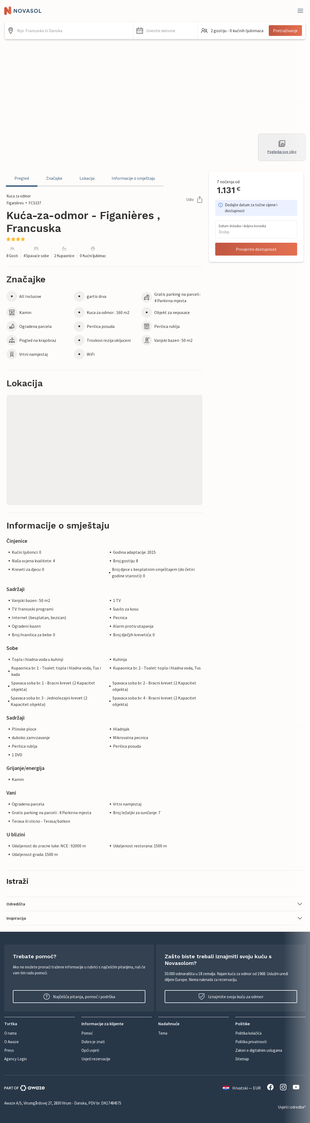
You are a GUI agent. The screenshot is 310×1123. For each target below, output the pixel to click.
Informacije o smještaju (133, 178)
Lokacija (87, 178)
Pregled (21, 178)
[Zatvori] (300, 10)
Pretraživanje (285, 30)
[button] (165, 30)
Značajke (54, 178)
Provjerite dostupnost (256, 249)
